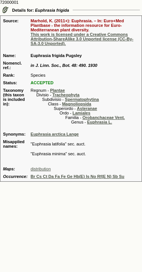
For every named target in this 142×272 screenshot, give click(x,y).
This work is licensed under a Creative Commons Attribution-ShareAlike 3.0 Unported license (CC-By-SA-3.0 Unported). (82, 39)
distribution (41, 169)
